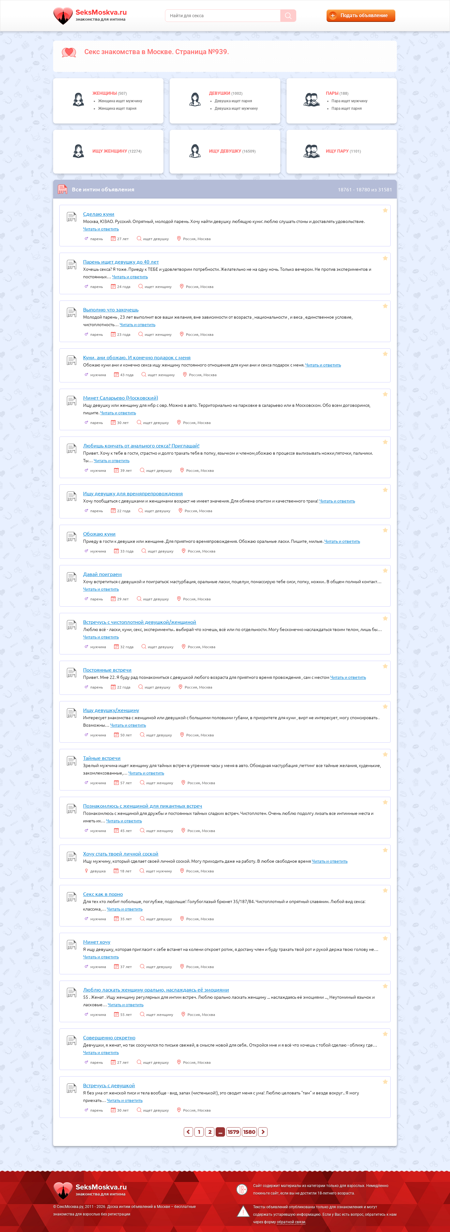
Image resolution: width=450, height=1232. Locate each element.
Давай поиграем (102, 574)
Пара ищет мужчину (350, 101)
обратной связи (291, 1222)
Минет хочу (96, 941)
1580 (249, 1132)
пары (332, 93)
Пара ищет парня (347, 108)
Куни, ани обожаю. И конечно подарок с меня (137, 357)
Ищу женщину (110, 151)
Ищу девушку (225, 151)
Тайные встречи (102, 758)
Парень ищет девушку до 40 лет (121, 261)
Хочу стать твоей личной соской (120, 853)
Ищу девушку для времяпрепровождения (133, 493)
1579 (233, 1132)
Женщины (105, 93)
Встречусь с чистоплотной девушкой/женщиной (139, 622)
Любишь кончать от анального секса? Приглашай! (141, 445)
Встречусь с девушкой (109, 1085)
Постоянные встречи (107, 669)
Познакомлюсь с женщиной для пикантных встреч (142, 805)
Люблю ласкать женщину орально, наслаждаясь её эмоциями (156, 989)
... (220, 1132)
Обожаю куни (99, 533)
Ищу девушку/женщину (111, 710)
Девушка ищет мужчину (236, 108)
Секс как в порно (103, 894)
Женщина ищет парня (117, 108)
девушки (220, 93)
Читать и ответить (101, 228)
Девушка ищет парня (233, 101)
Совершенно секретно (109, 1037)
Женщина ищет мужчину (120, 101)
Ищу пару (338, 151)
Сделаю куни (98, 213)
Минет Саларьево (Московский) (120, 397)
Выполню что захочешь (110, 309)
